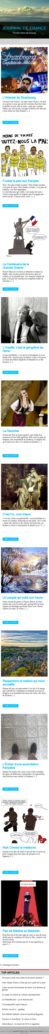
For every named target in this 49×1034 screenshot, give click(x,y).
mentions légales (6, 1031)
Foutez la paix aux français (21, 181)
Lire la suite (10, 122)
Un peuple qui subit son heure (23, 597)
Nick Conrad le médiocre (19, 847)
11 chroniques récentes (9, 965)
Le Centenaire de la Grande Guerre (16, 265)
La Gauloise (11, 431)
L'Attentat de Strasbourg (19, 97)
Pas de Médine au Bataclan (21, 931)
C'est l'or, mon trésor (17, 514)
